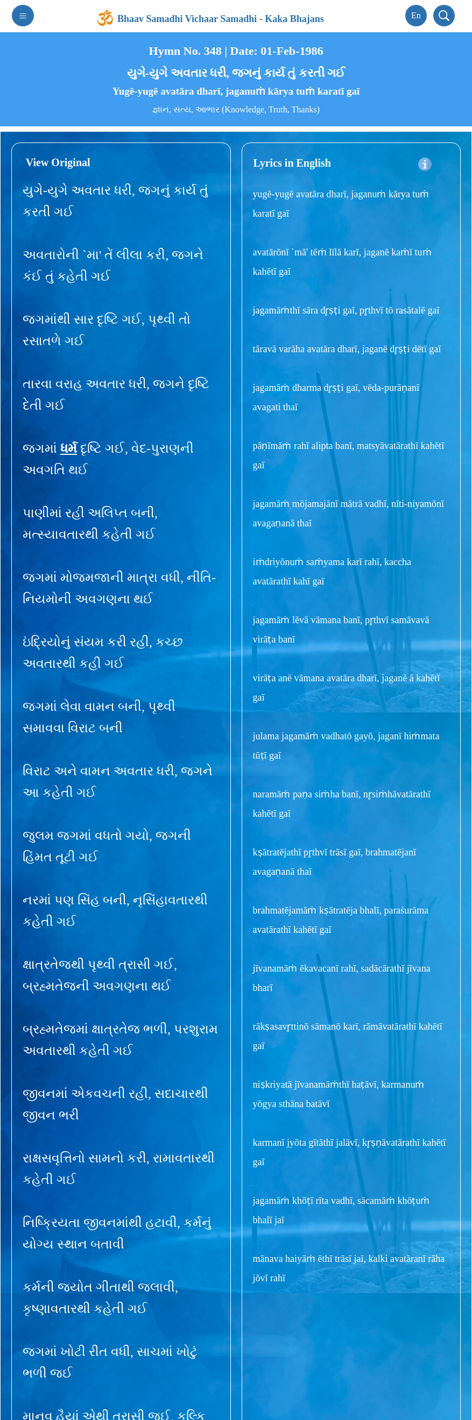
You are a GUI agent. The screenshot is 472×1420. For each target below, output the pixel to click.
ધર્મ (68, 445)
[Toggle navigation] (23, 12)
